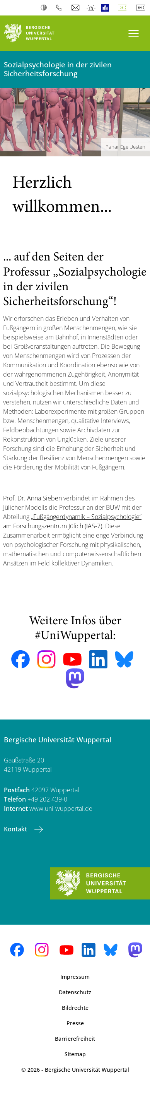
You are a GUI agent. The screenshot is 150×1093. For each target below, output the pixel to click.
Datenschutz (75, 992)
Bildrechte (75, 1007)
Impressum (75, 976)
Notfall (91, 7)
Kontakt (16, 829)
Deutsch (124, 7)
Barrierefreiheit (75, 1038)
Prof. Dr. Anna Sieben (32, 498)
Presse (75, 1023)
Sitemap (75, 1054)
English (142, 7)
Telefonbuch (61, 7)
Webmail (76, 7)
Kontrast (45, 7)
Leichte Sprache (107, 7)
